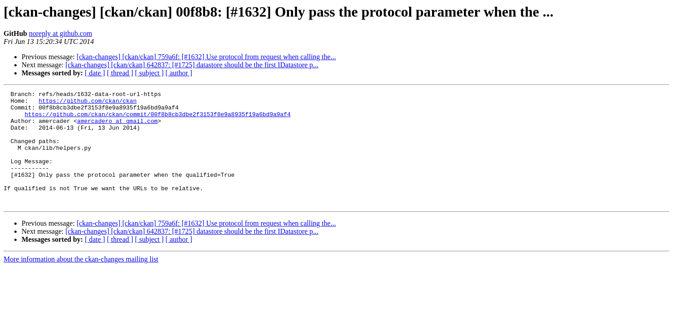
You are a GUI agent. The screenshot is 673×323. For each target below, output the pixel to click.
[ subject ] (149, 73)
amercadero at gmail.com (117, 127)
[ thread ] (120, 73)
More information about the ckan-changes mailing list (81, 282)
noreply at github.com (60, 33)
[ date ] (95, 73)
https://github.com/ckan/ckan (87, 103)
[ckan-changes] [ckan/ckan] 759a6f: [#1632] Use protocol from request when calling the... (206, 57)
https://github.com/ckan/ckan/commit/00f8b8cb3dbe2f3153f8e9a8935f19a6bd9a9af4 (158, 119)
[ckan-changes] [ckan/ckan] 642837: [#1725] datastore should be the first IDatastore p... (192, 65)
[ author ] (179, 73)
